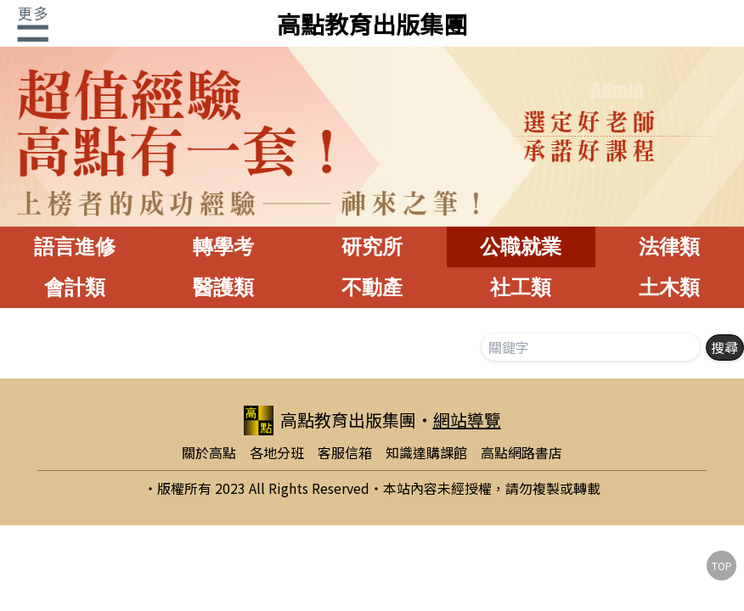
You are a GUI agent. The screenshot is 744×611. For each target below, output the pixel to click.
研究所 (372, 246)
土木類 (669, 287)
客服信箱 (345, 452)
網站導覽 (467, 419)
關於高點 (209, 452)
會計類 (74, 287)
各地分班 (277, 452)
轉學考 (223, 246)
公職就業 (520, 246)
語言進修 (75, 246)
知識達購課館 (426, 452)
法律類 (669, 246)
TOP (722, 565)
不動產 (372, 287)
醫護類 (223, 287)
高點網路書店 (521, 452)
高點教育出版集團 (372, 24)
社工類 (520, 287)
